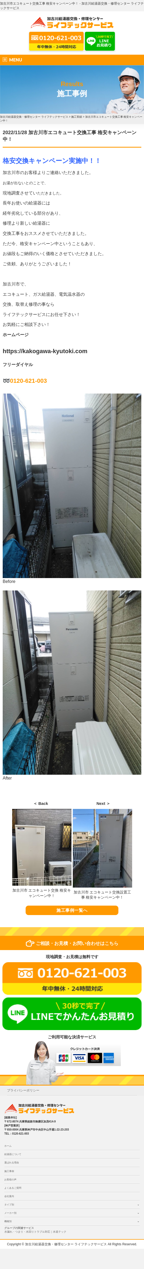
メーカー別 (10, 1213)
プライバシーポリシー (23, 1090)
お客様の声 (10, 1179)
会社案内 (9, 1196)
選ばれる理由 (11, 1162)
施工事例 (9, 1171)
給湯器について (12, 1154)
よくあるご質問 (12, 1188)
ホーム (8, 1146)
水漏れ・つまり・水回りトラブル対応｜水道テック (35, 1231)
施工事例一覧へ (72, 910)
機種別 (8, 1221)
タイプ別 (9, 1204)
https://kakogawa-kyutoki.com (45, 351)
